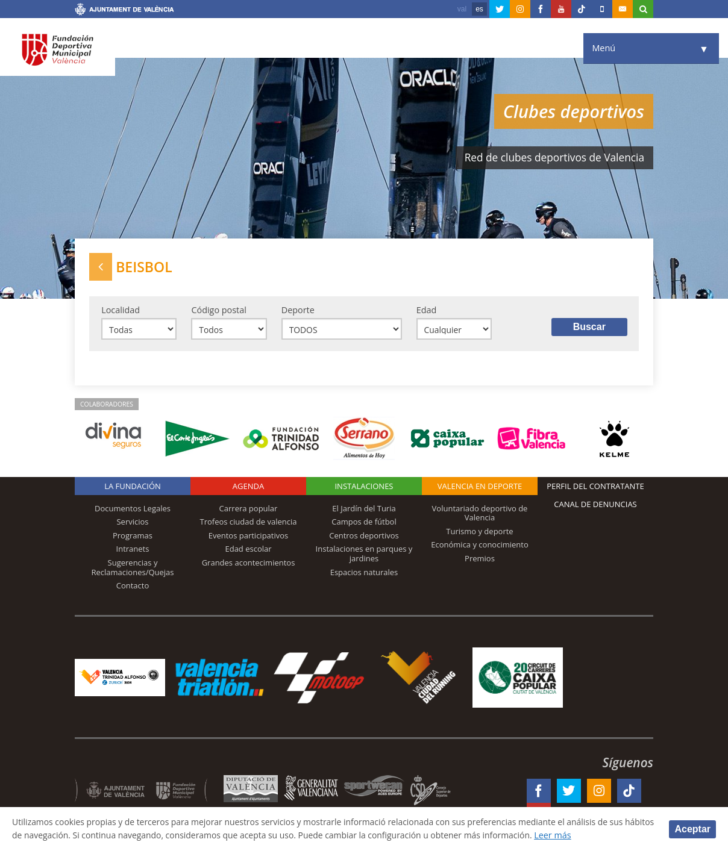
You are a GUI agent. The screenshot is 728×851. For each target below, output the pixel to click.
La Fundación (132, 487)
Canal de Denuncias (595, 505)
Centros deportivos (364, 537)
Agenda (248, 487)
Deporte (298, 311)
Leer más (603, 835)
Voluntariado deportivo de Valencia (480, 515)
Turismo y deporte (479, 533)
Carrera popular (248, 510)
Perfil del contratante (595, 487)
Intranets (132, 551)
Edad (426, 311)
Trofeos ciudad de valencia (248, 524)
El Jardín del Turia (363, 510)
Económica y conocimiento (480, 546)
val (461, 9)
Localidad (120, 311)
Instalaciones (363, 487)
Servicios (132, 524)
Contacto (132, 587)
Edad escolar (248, 551)
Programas (132, 537)
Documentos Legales (133, 510)
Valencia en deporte (480, 487)
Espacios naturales (364, 574)
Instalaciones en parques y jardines (364, 556)
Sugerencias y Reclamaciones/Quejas (133, 569)
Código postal (218, 311)
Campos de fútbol (363, 524)
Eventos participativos (249, 537)
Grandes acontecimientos (248, 564)
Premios (480, 560)
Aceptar (692, 828)
